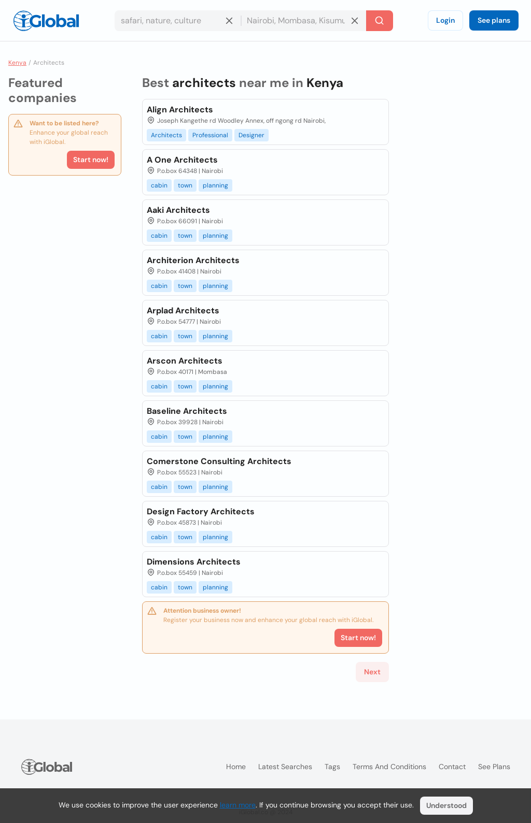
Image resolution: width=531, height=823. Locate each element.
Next (372, 671)
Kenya (17, 63)
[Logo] (46, 20)
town (185, 185)
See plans (494, 20)
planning (215, 185)
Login (445, 20)
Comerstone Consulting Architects (219, 461)
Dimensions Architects (194, 561)
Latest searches (285, 766)
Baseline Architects (187, 411)
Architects (166, 135)
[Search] (379, 20)
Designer (251, 135)
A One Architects (182, 159)
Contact (452, 766)
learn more (238, 805)
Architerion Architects (193, 260)
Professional (210, 135)
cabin (159, 185)
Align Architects (180, 109)
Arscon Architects (184, 360)
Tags (332, 766)
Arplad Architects (183, 310)
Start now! (90, 159)
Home (236, 766)
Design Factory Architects (201, 511)
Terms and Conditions (389, 766)
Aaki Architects (178, 210)
